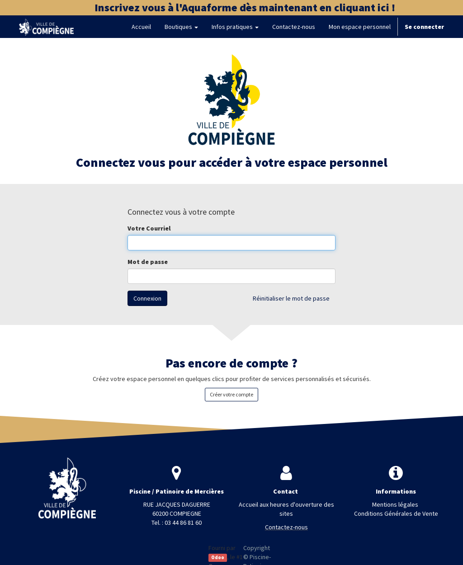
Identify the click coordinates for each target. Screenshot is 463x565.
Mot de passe (148, 262)
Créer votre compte (231, 394)
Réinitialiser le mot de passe (291, 298)
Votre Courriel (149, 228)
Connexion (147, 298)
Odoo (217, 557)
